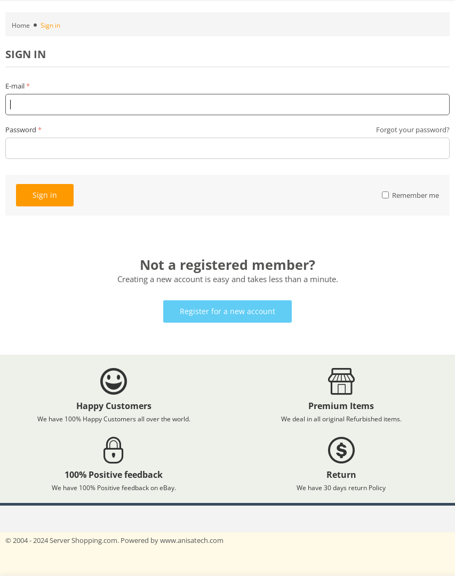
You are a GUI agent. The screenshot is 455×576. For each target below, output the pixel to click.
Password (20, 129)
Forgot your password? (413, 129)
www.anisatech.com (191, 540)
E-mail (15, 86)
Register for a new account (227, 311)
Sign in (45, 195)
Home (21, 25)
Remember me (410, 195)
